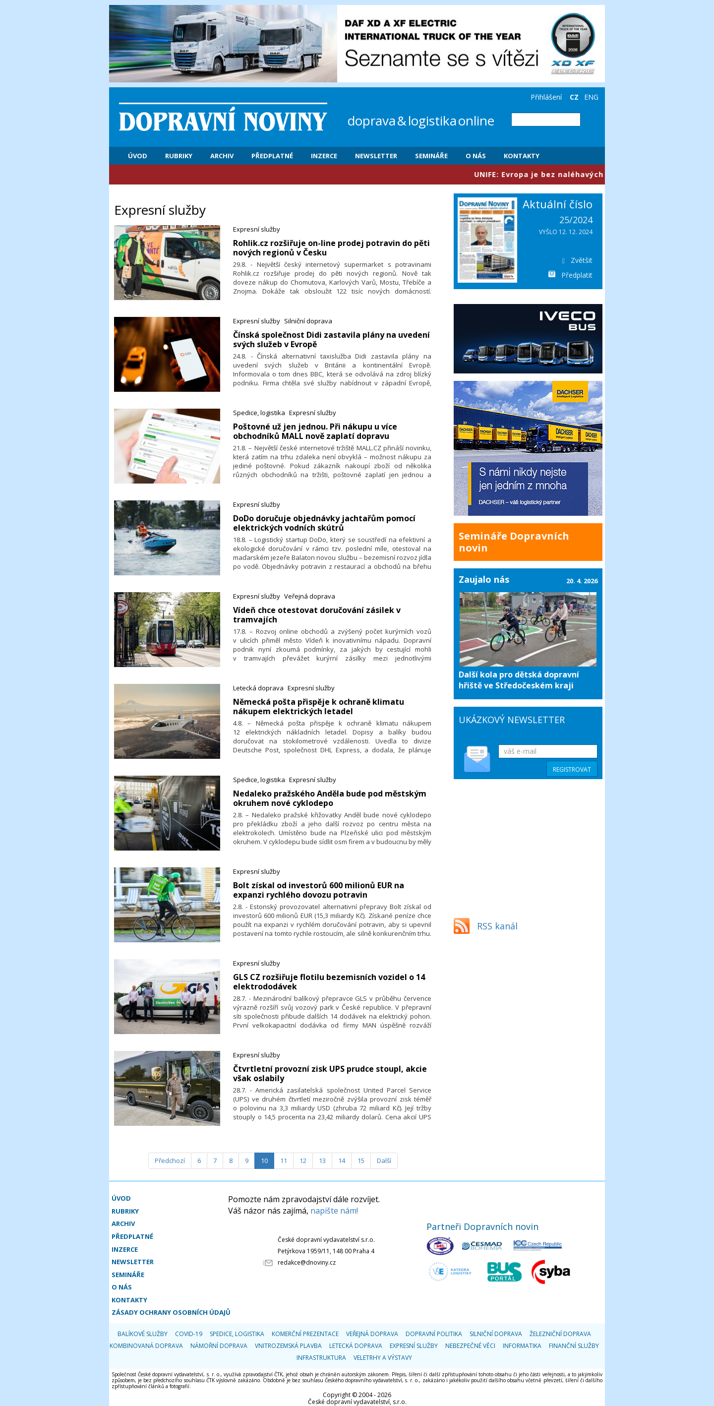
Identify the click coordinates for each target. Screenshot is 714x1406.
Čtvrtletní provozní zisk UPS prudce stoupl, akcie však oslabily (330, 1073)
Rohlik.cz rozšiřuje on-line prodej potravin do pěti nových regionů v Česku (331, 248)
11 (283, 1160)
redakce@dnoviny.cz (307, 1262)
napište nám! (334, 1210)
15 (360, 1160)
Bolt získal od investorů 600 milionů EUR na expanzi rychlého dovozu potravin (318, 890)
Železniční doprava (560, 1334)
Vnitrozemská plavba (288, 1346)
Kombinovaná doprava (146, 1346)
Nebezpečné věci (470, 1346)
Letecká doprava (258, 687)
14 (341, 1160)
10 (264, 1160)
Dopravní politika (434, 1334)
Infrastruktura (321, 1357)
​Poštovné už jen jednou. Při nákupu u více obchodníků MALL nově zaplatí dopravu (315, 431)
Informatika (522, 1346)
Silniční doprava (308, 320)
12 (302, 1160)
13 (322, 1160)
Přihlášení (546, 97)
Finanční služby (574, 1346)
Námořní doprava (218, 1346)
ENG (591, 97)
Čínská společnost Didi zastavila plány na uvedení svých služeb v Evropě (331, 339)
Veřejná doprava (309, 596)
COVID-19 (188, 1334)
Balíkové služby (143, 1334)
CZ (574, 97)
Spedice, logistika (259, 412)
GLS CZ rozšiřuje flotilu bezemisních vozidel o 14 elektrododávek (329, 982)
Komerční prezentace (305, 1334)
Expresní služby (256, 229)
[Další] (384, 1161)
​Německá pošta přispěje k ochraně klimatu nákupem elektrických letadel (318, 706)
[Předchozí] (169, 1161)
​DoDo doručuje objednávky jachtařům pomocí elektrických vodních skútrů (324, 523)
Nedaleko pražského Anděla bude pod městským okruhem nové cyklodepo (329, 798)
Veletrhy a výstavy (383, 1357)
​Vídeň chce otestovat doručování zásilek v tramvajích (317, 615)
